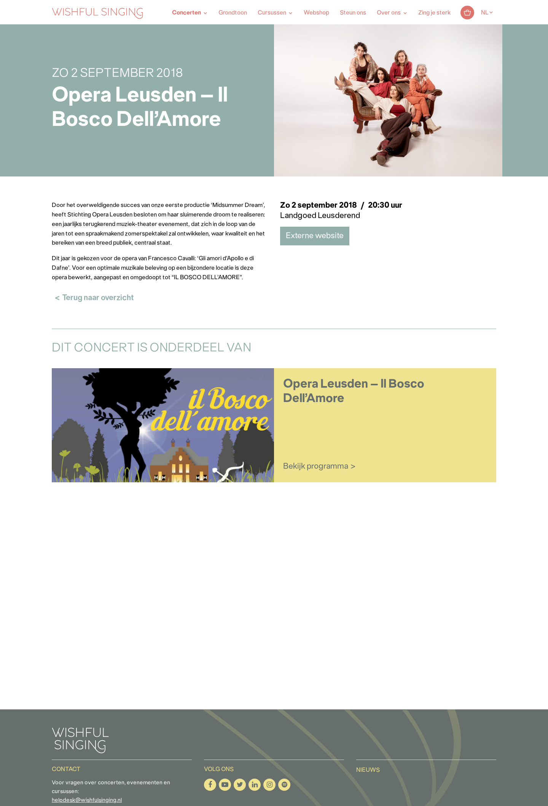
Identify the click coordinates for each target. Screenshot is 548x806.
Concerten (186, 13)
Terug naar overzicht (98, 298)
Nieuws (368, 770)
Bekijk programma (315, 466)
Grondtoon (232, 13)
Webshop (316, 13)
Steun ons (353, 13)
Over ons (389, 13)
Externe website (315, 236)
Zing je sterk (434, 13)
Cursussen (272, 13)
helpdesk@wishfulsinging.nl (87, 800)
